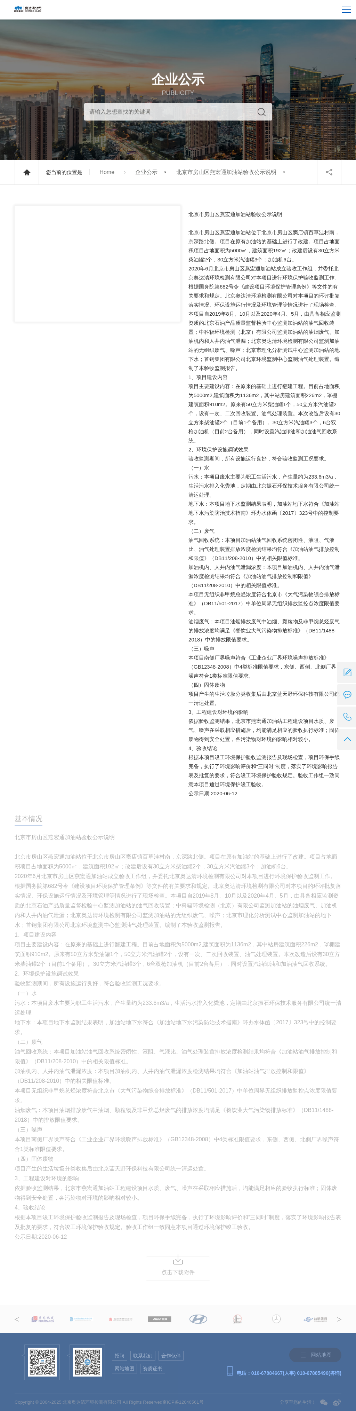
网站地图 (124, 1368)
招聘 (119, 1355)
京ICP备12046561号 (183, 1402)
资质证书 (152, 1368)
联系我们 (143, 1355)
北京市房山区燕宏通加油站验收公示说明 (226, 172)
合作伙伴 (171, 1355)
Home (106, 172)
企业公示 (146, 172)
